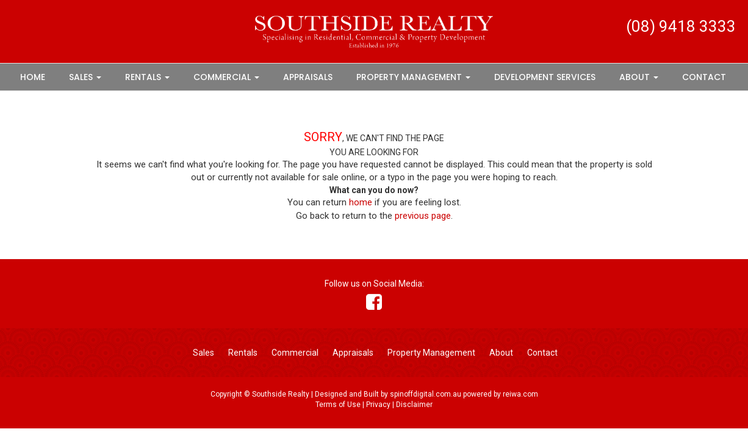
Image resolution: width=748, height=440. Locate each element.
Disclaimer (414, 404)
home (360, 202)
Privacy (378, 404)
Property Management (413, 77)
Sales (85, 77)
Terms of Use (338, 404)
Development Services (544, 77)
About (638, 77)
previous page (423, 215)
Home (32, 77)
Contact (704, 77)
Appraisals (308, 77)
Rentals (147, 77)
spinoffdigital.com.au (425, 394)
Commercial (226, 77)
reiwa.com (520, 394)
